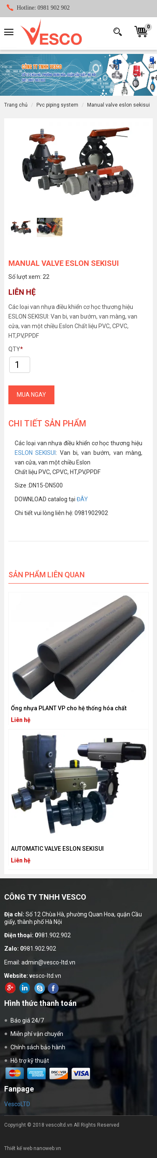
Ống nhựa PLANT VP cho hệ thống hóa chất (68, 708)
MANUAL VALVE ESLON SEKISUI (118, 105)
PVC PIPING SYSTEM (57, 105)
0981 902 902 (43, 8)
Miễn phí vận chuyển (36, 1033)
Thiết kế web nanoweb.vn (32, 1148)
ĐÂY (82, 499)
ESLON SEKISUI (35, 452)
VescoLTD (17, 1104)
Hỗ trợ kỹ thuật (29, 1060)
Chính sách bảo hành (37, 1047)
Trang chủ (16, 105)
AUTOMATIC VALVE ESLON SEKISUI (57, 848)
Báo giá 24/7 (27, 1020)
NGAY (31, 394)
